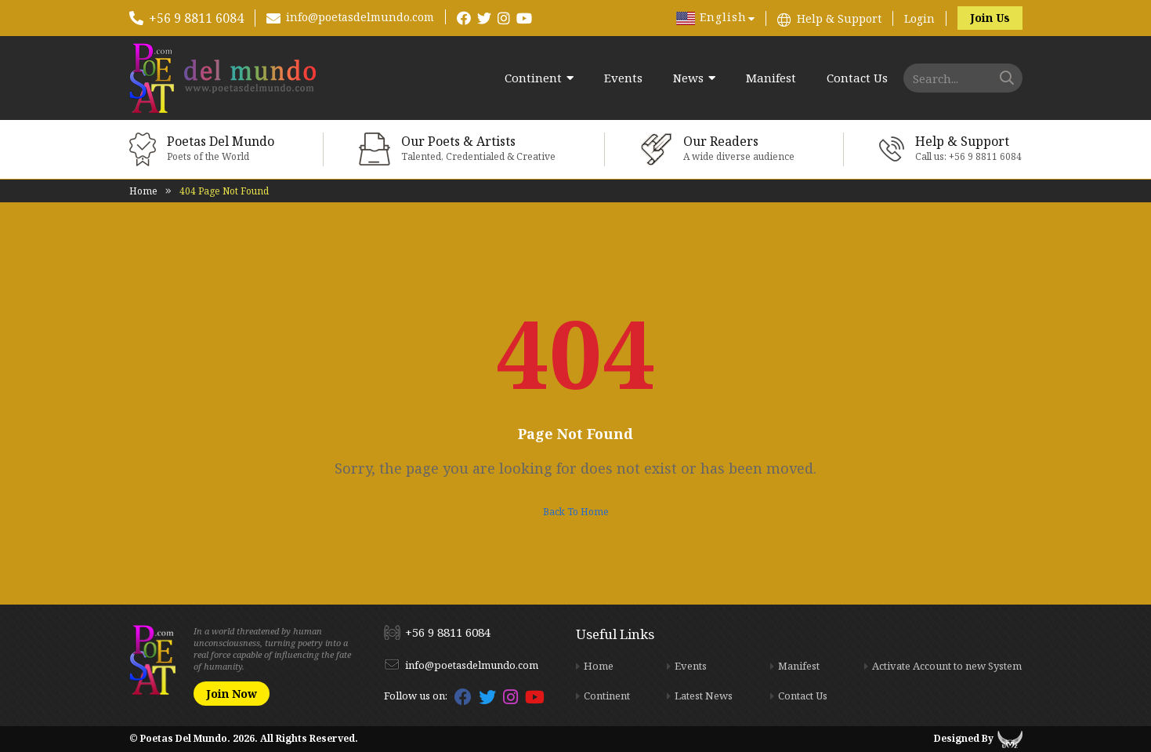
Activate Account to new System (947, 666)
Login (919, 18)
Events (623, 78)
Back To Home (576, 511)
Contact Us (857, 78)
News (688, 78)
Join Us (990, 17)
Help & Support (839, 18)
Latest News (704, 695)
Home (143, 191)
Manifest (771, 78)
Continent (533, 78)
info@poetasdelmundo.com (360, 16)
